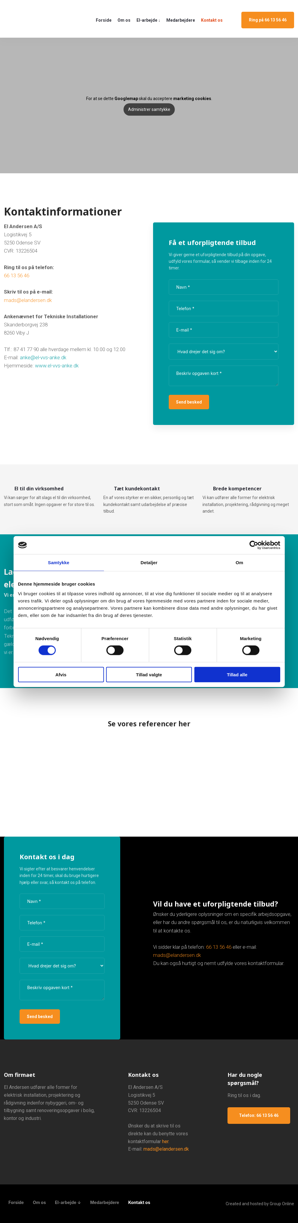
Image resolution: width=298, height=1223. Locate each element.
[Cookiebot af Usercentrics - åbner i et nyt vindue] (253, 545)
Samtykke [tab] (58, 562)
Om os (124, 20)
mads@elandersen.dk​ (28, 300)
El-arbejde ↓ (148, 20)
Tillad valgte (149, 674)
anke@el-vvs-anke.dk (43, 357)
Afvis (61, 674)
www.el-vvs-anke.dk (57, 366)
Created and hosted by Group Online (260, 1203)
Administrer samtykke (149, 109)
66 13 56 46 (16, 275)
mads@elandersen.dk (177, 955)
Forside (103, 20)
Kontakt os (212, 20)
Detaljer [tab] (149, 562)
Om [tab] (239, 562)
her (165, 1141)
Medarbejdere (180, 20)
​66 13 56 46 (218, 947)
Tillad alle (237, 674)
